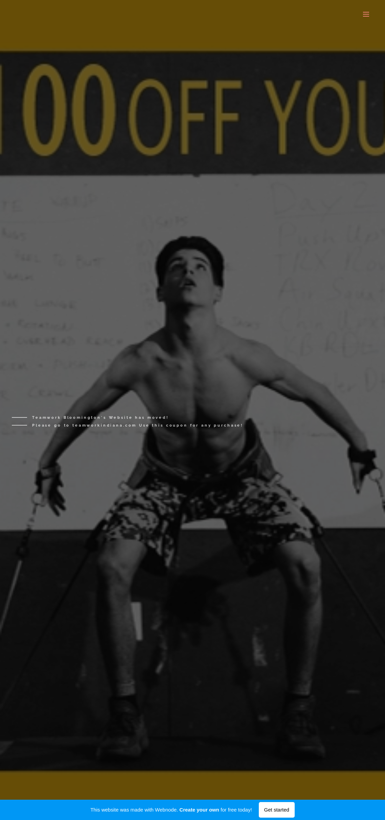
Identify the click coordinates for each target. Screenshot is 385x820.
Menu (366, 14)
